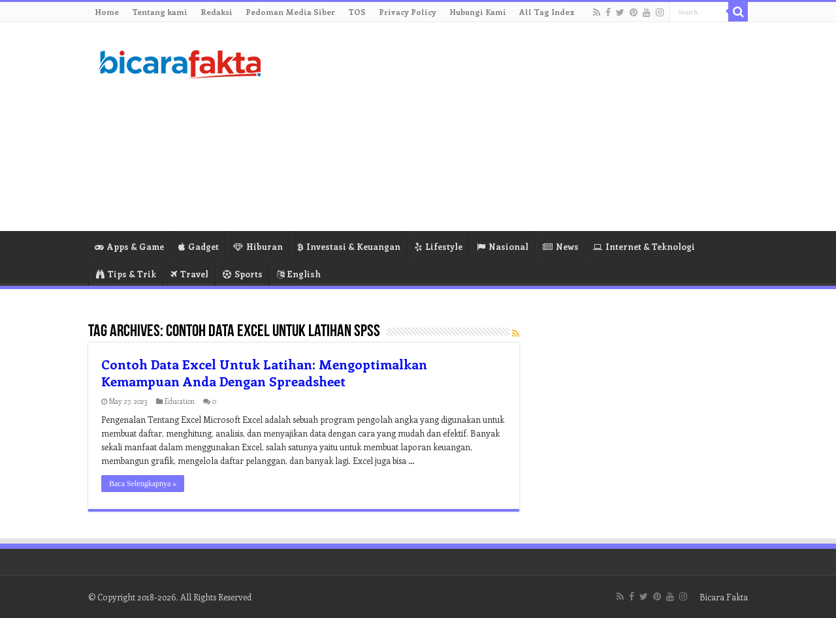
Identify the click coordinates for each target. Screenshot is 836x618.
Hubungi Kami (477, 12)
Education (180, 401)
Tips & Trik (126, 273)
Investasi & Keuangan (348, 246)
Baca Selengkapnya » (142, 483)
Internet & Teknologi (644, 246)
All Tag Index (547, 12)
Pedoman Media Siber (290, 12)
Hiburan (258, 246)
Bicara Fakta (723, 596)
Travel (189, 273)
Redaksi (217, 12)
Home (107, 12)
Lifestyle (438, 246)
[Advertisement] (500, 126)
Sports (243, 273)
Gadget (198, 246)
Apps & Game (129, 246)
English (299, 273)
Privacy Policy (407, 12)
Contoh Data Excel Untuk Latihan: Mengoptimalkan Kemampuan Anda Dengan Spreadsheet (264, 372)
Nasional (502, 246)
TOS (357, 12)
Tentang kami (159, 12)
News (561, 246)
